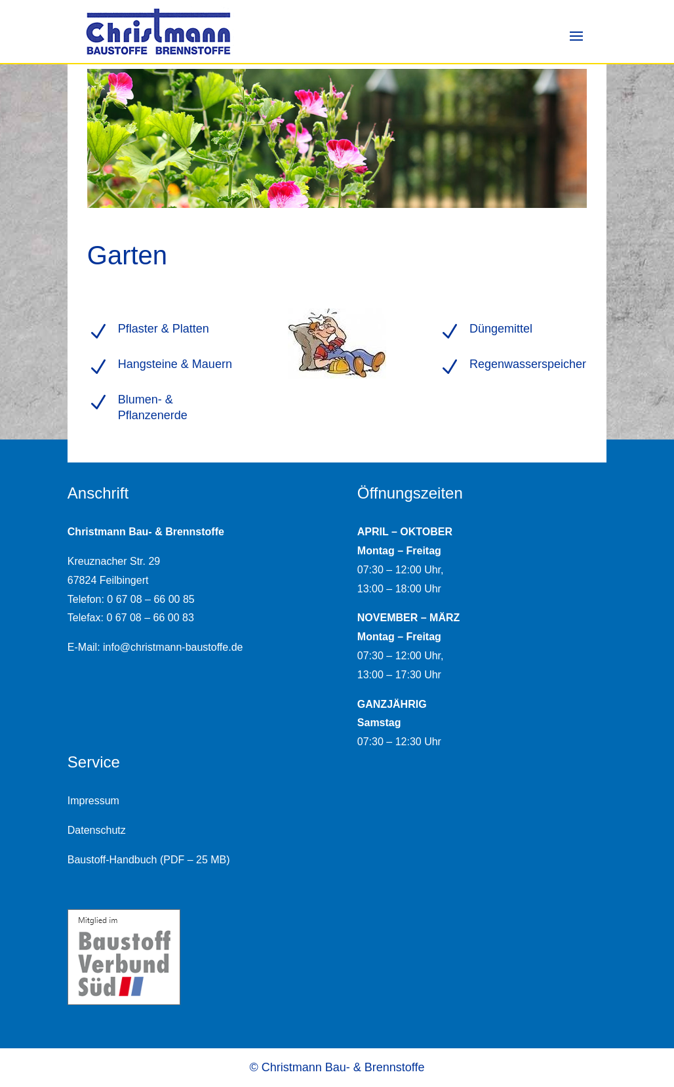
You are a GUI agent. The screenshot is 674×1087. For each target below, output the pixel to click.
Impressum (93, 800)
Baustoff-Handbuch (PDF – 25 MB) (149, 859)
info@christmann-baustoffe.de (173, 647)
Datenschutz (97, 830)
